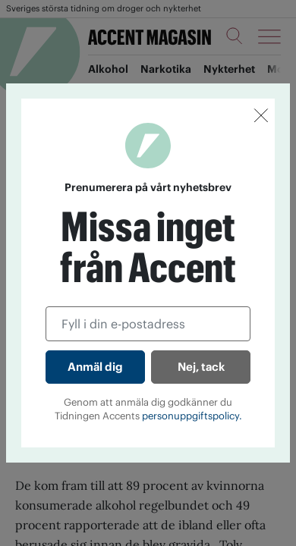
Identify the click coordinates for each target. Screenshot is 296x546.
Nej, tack (201, 366)
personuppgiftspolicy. (192, 416)
